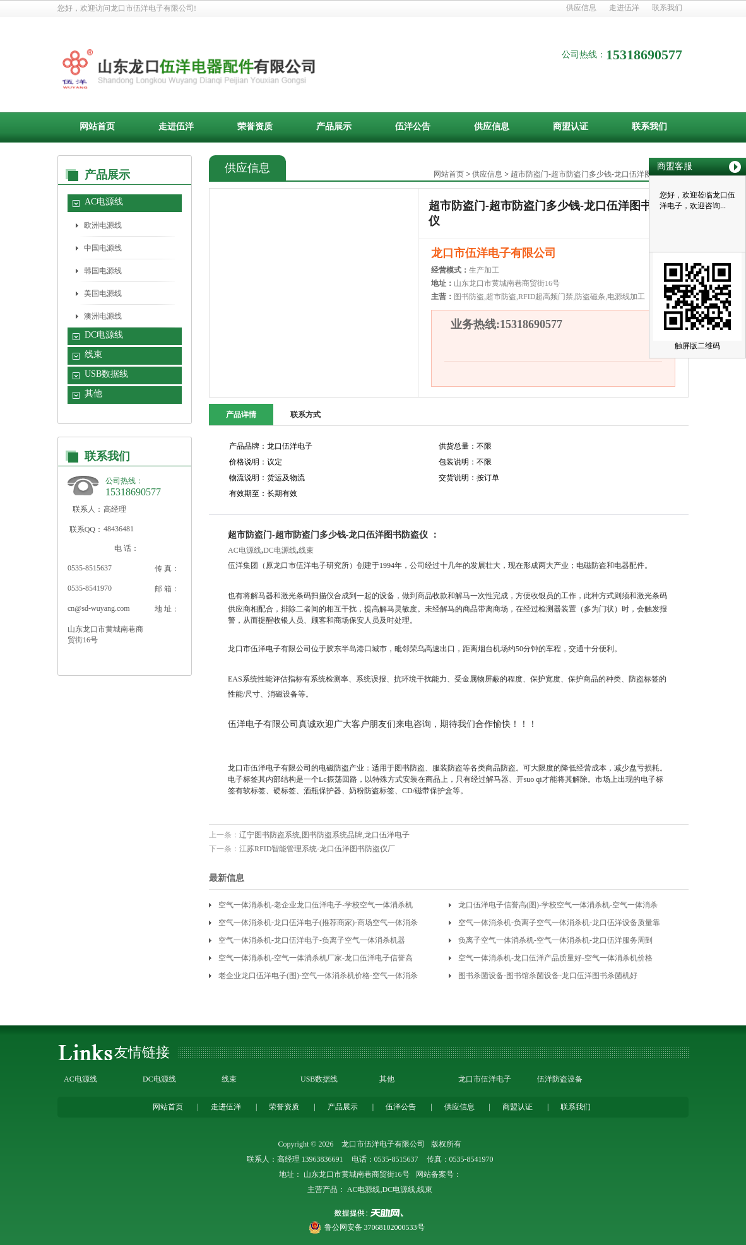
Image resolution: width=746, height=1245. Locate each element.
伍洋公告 (412, 126)
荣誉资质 (255, 126)
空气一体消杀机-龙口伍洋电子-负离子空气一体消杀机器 (311, 940)
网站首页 (97, 126)
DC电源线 (104, 334)
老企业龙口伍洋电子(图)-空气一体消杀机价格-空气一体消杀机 (318, 977)
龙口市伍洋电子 (484, 1079)
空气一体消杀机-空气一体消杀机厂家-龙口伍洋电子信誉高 (315, 957)
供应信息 (581, 7)
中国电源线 (103, 248)
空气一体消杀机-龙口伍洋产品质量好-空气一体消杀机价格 (555, 957)
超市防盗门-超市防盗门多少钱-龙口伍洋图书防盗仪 (596, 174)
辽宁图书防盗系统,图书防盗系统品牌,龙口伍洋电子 (324, 834)
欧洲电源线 (103, 225)
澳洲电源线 (103, 316)
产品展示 (334, 126)
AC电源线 (104, 201)
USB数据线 (106, 374)
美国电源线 (103, 293)
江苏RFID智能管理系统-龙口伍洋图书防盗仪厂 (317, 848)
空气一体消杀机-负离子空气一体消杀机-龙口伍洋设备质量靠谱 (559, 924)
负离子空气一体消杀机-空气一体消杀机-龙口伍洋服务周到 (555, 940)
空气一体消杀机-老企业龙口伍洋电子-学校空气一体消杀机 (315, 904)
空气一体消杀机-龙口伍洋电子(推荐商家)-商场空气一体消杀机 (318, 924)
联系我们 (667, 7)
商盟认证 (570, 126)
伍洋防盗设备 (560, 1079)
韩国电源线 (103, 270)
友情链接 (142, 1052)
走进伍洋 (624, 7)
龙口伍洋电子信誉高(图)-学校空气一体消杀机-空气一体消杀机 (558, 907)
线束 (93, 354)
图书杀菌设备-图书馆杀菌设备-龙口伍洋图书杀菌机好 (547, 975)
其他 (93, 393)
